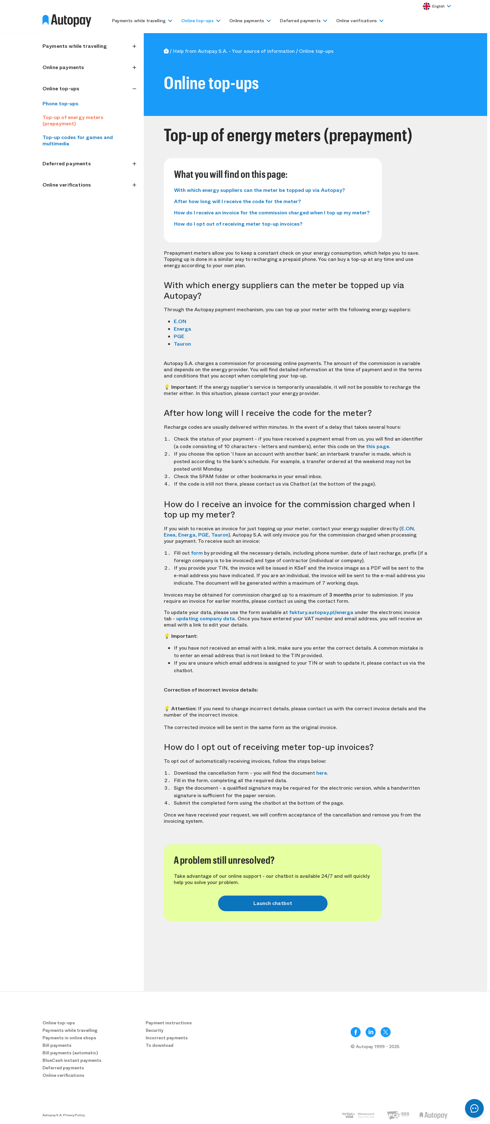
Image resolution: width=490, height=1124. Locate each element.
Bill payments (57, 1045)
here (321, 773)
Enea (170, 534)
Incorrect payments (167, 1038)
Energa (182, 328)
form (197, 553)
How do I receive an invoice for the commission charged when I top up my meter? (272, 212)
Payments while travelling (139, 20)
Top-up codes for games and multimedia (77, 140)
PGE (179, 336)
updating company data (205, 618)
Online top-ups (197, 20)
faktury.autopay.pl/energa (321, 612)
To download (159, 1045)
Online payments (246, 20)
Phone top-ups (60, 103)
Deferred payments (300, 20)
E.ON (180, 321)
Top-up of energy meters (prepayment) (72, 120)
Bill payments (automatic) (70, 1053)
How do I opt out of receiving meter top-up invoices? (238, 223)
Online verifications (356, 20)
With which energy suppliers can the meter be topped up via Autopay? (259, 190)
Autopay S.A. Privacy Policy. (64, 1115)
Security (155, 1030)
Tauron (182, 343)
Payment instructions (169, 1023)
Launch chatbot (272, 903)
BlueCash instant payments (72, 1060)
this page (377, 446)
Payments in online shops (69, 1038)
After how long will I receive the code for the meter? (237, 201)
